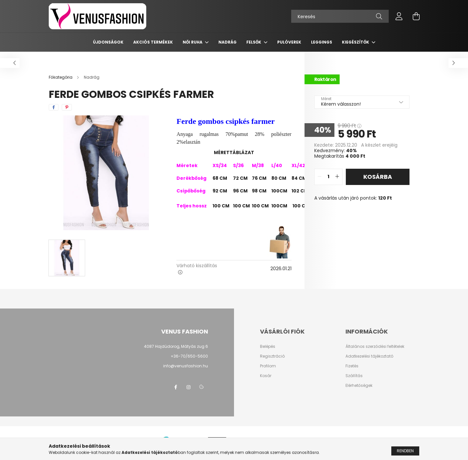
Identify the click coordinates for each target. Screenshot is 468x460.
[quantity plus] (337, 177)
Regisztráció (272, 356)
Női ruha (193, 42)
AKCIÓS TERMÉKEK (153, 42)
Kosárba (377, 177)
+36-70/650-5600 (189, 356)
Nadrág (227, 42)
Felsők (254, 42)
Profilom (268, 366)
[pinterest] (67, 107)
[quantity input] (328, 177)
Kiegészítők (356, 42)
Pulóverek (289, 42)
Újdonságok (108, 42)
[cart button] (416, 16)
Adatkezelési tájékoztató (369, 356)
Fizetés (351, 366)
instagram (188, 387)
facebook (175, 387)
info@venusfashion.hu (185, 366)
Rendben (405, 453)
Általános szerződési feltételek (374, 346)
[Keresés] (340, 16)
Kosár (265, 376)
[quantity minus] (319, 177)
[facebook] (53, 107)
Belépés (267, 346)
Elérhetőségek (358, 385)
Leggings (321, 42)
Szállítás (354, 376)
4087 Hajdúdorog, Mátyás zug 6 (176, 346)
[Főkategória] (61, 77)
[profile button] (399, 16)
